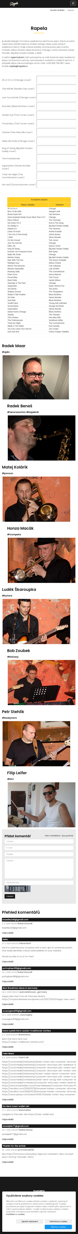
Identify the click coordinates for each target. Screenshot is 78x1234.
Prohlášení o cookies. (15, 1219)
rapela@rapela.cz (18, 66)
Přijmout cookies (61, 1227)
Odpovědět (8, 932)
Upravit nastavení (19, 1227)
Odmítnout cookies (41, 1227)
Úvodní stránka (57, 10)
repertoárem (17, 57)
